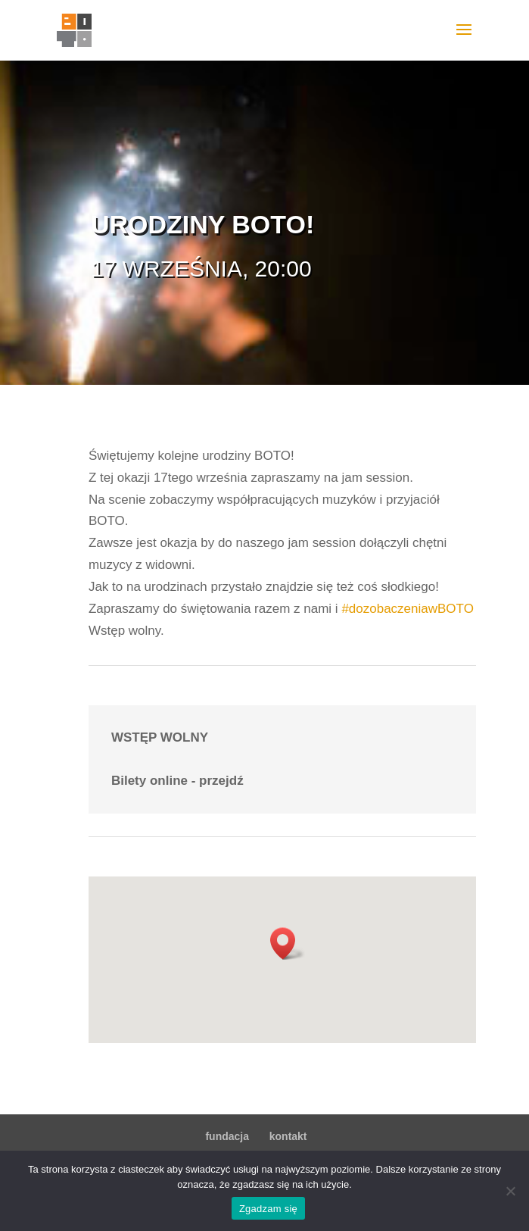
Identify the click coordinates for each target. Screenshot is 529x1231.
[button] (287, 943)
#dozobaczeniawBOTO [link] (407, 608)
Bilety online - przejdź (177, 780)
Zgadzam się (268, 1208)
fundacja (227, 1136)
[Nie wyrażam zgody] (510, 1190)
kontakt (288, 1136)
